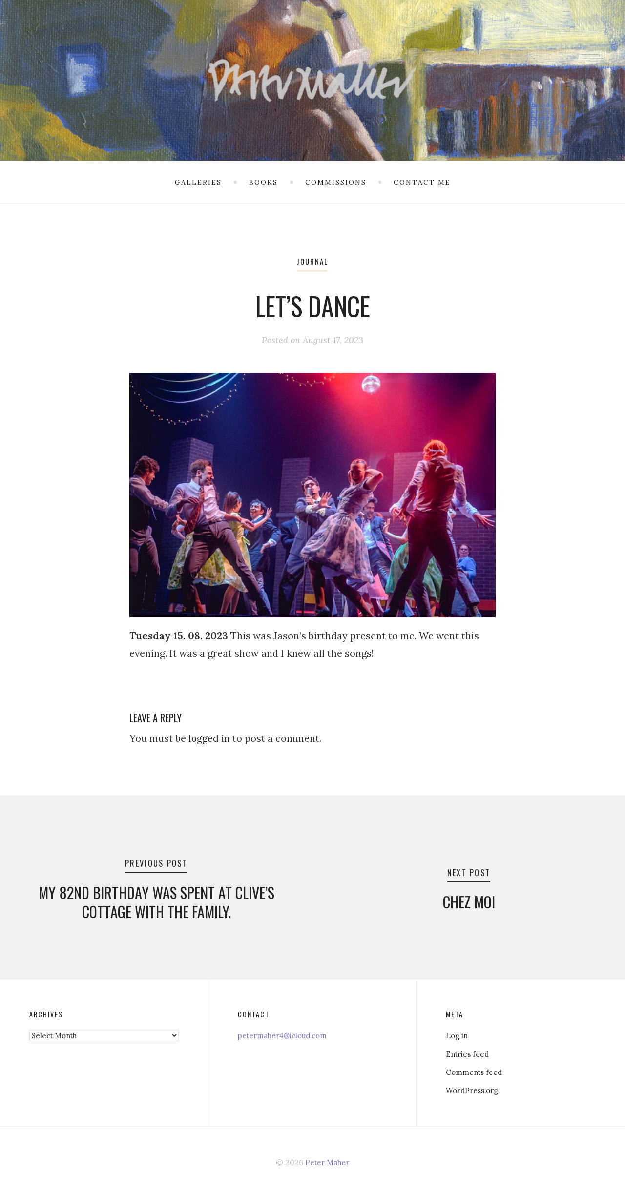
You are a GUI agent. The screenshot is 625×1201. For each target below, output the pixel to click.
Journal (312, 261)
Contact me (422, 182)
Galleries (198, 182)
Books (263, 182)
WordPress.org (474, 1092)
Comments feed (476, 1074)
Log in (457, 1038)
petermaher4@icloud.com (286, 1038)
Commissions (335, 182)
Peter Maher (327, 1164)
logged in (209, 738)
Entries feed (469, 1056)
